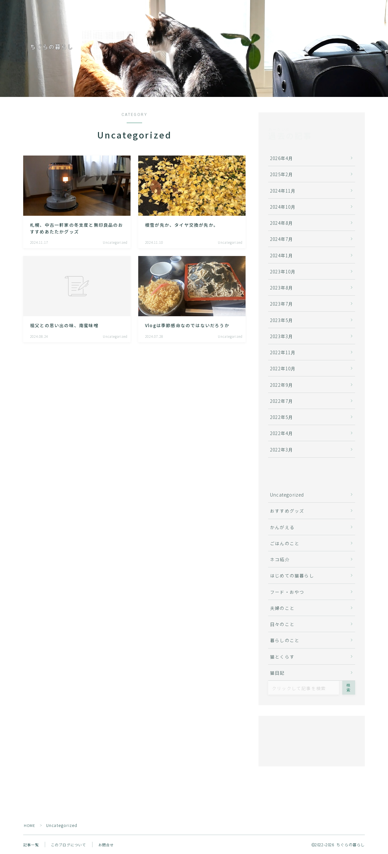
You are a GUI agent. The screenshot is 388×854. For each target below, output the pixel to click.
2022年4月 (281, 433)
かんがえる (282, 527)
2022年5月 (281, 417)
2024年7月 (281, 239)
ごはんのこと (284, 543)
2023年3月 (281, 336)
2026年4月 (281, 158)
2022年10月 (283, 368)
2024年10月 (283, 207)
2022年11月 (283, 352)
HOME (30, 825)
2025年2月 (281, 174)
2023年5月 (281, 320)
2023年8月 (281, 287)
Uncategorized (287, 494)
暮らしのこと (284, 640)
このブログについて (71, 844)
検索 (348, 687)
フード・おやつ (287, 592)
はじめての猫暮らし (292, 575)
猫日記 (277, 672)
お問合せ (111, 844)
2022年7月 (281, 401)
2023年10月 (283, 271)
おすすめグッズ (287, 511)
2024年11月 (283, 190)
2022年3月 (281, 449)
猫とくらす (282, 656)
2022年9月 (281, 385)
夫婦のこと (282, 608)
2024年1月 (281, 255)
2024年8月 (281, 223)
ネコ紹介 (280, 559)
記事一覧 (31, 844)
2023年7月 (281, 303)
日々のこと (282, 624)
